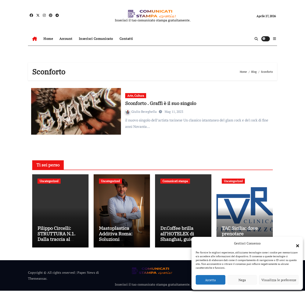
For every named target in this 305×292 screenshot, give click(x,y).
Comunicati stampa (175, 181)
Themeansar (37, 279)
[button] (295, 243)
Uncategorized (49, 181)
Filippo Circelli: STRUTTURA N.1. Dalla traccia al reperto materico (56, 237)
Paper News (86, 273)
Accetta (210, 280)
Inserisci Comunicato (96, 38)
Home (48, 38)
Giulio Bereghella (141, 111)
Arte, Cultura (135, 96)
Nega (242, 280)
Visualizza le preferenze (278, 280)
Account (65, 38)
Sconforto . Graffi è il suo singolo (160, 103)
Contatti (126, 38)
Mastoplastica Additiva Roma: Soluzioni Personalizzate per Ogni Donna (119, 240)
